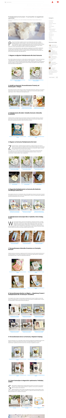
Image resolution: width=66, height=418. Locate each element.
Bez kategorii (50, 20)
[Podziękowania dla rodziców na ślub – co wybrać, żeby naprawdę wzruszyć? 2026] (50, 57)
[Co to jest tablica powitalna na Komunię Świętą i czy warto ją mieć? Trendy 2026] (50, 63)
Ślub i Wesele (51, 34)
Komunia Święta (29, 19)
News (49, 27)
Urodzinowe (50, 39)
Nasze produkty (52, 30)
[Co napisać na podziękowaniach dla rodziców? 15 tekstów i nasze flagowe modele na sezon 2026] (50, 51)
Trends (50, 38)
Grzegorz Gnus (15, 19)
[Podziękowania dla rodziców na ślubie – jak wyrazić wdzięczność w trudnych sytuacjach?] (50, 46)
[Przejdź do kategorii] (57, 77)
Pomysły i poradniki (35, 19)
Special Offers (51, 35)
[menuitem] (31, 5)
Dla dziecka (25, 19)
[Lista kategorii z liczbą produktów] (53, 77)
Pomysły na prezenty (52, 31)
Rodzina (39, 19)
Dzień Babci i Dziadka (52, 23)
